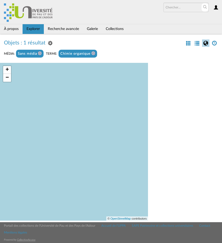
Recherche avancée (63, 29)
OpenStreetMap (120, 218)
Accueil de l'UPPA (113, 225)
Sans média (30, 53)
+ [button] (7, 70)
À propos (11, 29)
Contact (204, 225)
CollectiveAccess (26, 240)
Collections (115, 29)
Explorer (33, 29)
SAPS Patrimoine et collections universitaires (162, 225)
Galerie (92, 29)
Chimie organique (77, 53)
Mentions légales (15, 232)
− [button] (7, 78)
